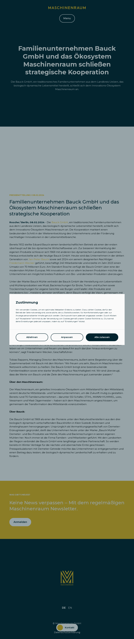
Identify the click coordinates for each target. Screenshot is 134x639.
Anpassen (67, 337)
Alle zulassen (102, 337)
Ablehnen (32, 337)
